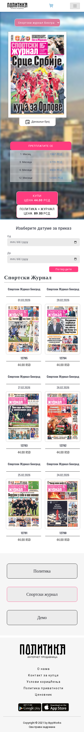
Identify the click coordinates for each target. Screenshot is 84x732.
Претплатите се (40, 145)
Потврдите (64, 269)
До (9, 253)
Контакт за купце (43, 675)
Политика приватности (44, 688)
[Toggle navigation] (75, 6)
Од (9, 236)
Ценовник (43, 694)
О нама (43, 669)
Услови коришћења (44, 681)
